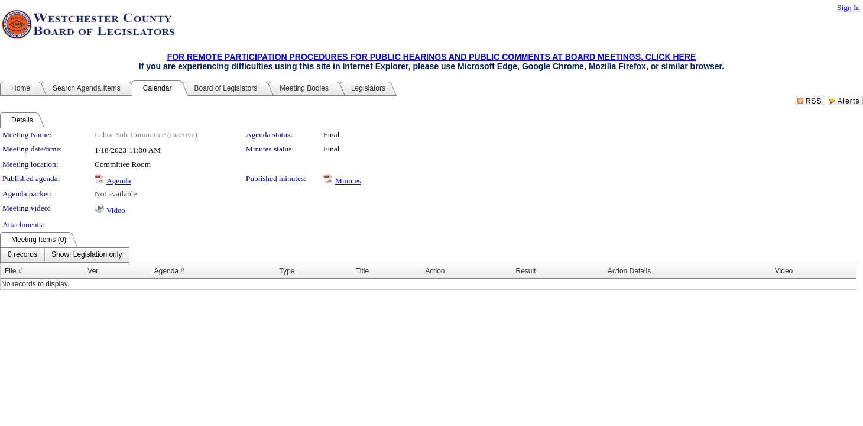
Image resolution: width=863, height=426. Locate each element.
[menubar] (64, 255)
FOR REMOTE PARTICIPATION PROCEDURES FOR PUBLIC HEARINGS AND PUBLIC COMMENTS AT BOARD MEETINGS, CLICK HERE (431, 57)
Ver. (93, 271)
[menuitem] (22, 255)
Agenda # (169, 271)
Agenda (118, 180)
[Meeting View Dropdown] (86, 255)
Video (115, 210)
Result (525, 271)
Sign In (848, 7)
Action (435, 271)
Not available (116, 193)
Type (286, 271)
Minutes (348, 180)
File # (13, 271)
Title (362, 271)
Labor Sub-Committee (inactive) (146, 134)
